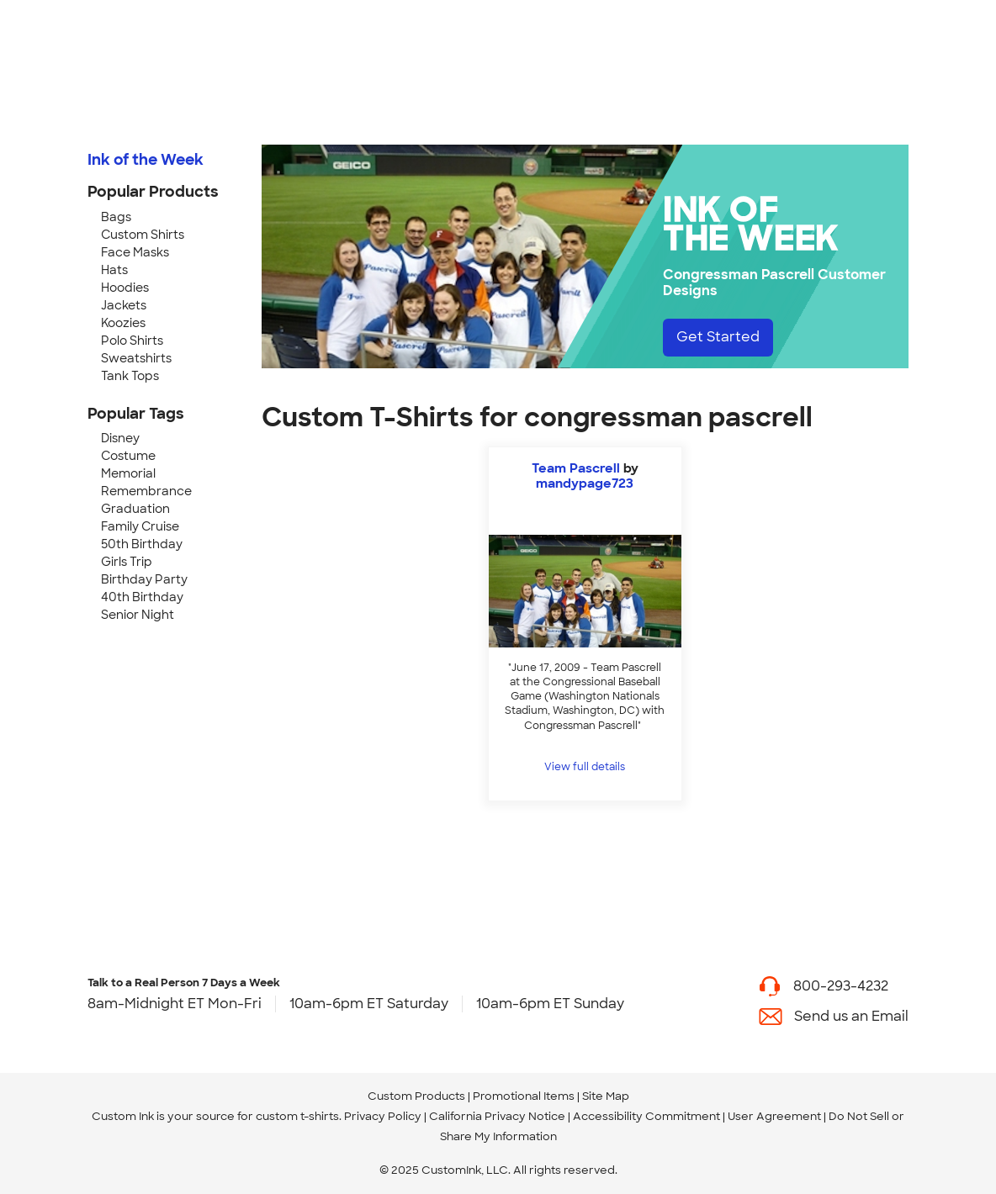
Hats (114, 269)
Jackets (123, 305)
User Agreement (774, 1116)
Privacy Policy (382, 1116)
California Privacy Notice (497, 1116)
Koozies (123, 322)
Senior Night (137, 614)
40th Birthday (142, 597)
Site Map (605, 1096)
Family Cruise (140, 526)
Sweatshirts (136, 358)
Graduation (135, 508)
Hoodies (125, 287)
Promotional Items (524, 1096)
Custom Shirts (142, 234)
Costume (128, 455)
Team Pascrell (576, 468)
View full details (584, 767)
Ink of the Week (145, 160)
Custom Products (416, 1096)
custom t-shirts (297, 1116)
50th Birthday (142, 544)
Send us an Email (851, 1016)
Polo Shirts (132, 340)
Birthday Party (144, 579)
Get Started (718, 337)
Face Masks (135, 252)
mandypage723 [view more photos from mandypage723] (584, 483)
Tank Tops (130, 375)
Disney (120, 438)
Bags (116, 217)
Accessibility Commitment (646, 1116)
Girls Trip (126, 561)
